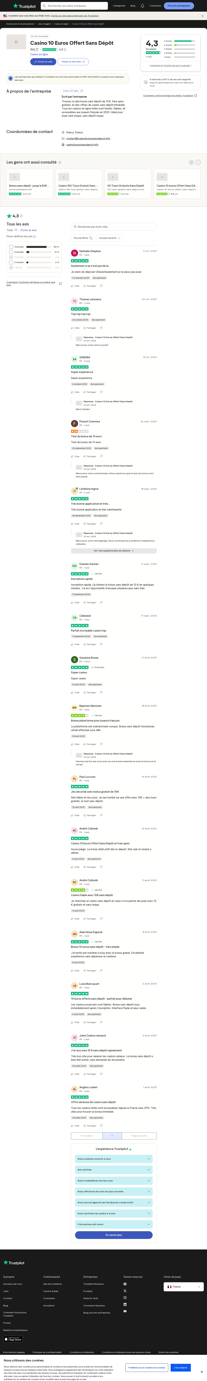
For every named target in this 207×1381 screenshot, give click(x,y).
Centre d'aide (50, 1291)
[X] (125, 1290)
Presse (7, 1323)
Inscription (48, 1305)
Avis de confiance (52, 1284)
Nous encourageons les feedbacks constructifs (114, 1202)
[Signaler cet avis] (102, 286)
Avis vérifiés (114, 1169)
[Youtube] (125, 1310)
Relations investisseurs (15, 1330)
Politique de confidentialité (47, 1352)
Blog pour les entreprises (96, 1312)
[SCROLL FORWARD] (198, 162)
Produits (88, 1291)
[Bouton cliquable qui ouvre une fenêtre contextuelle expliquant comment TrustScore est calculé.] (65, 49)
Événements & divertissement (20, 24)
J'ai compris (180, 1367)
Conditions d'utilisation (82, 1352)
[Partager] (89, 286)
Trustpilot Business (93, 1284)
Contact (7, 1298)
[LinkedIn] (125, 1304)
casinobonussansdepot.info (82, 144)
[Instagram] (125, 1297)
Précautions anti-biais (114, 1224)
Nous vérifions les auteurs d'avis (114, 1213)
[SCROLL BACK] (191, 162)
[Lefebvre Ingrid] (74, 490)
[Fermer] (202, 15)
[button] (82, 91)
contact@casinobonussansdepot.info (88, 138)
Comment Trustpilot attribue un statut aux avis (30, 283)
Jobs (6, 1291)
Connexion (49, 1298)
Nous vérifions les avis (21, 236)
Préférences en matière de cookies (146, 1367)
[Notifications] (142, 6)
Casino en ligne (61, 24)
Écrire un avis (29, 230)
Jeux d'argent (44, 24)
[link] (34, 49)
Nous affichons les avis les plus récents (114, 1191)
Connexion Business (94, 1305)
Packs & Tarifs (90, 1298)
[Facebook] (125, 1283)
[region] (103, 1368)
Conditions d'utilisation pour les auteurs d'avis (126, 1352)
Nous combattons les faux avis (114, 1180)
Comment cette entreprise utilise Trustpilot (168, 95)
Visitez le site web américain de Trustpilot (75, 15)
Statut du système (168, 1352)
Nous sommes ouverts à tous (114, 1159)
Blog (5, 1305)
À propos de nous (12, 1284)
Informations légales (14, 1352)
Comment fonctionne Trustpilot (14, 1314)
